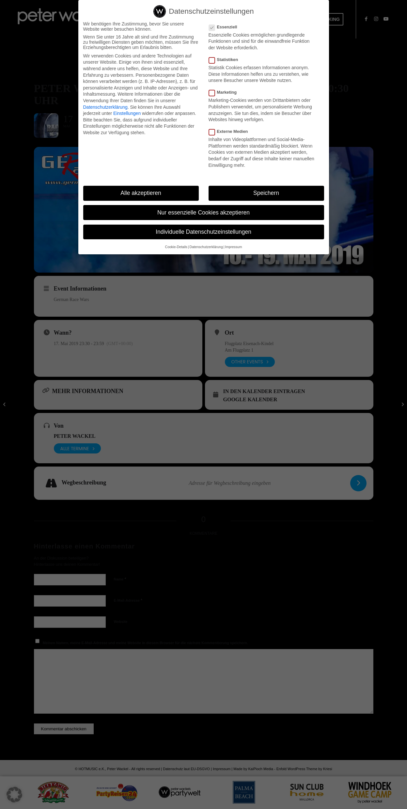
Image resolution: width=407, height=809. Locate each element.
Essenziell (226, 26)
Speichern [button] (266, 193)
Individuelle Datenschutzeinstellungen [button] (203, 232)
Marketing (226, 92)
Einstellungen (127, 113)
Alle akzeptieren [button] (140, 193)
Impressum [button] (233, 247)
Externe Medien (231, 131)
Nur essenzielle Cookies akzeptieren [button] (203, 212)
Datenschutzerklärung (105, 107)
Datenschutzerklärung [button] (206, 247)
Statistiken (226, 59)
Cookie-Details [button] (176, 247)
